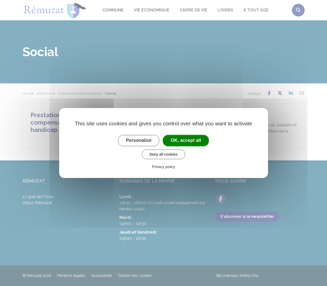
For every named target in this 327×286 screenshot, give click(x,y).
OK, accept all (186, 140)
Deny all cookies (164, 154)
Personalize (138, 140)
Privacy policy (163, 166)
